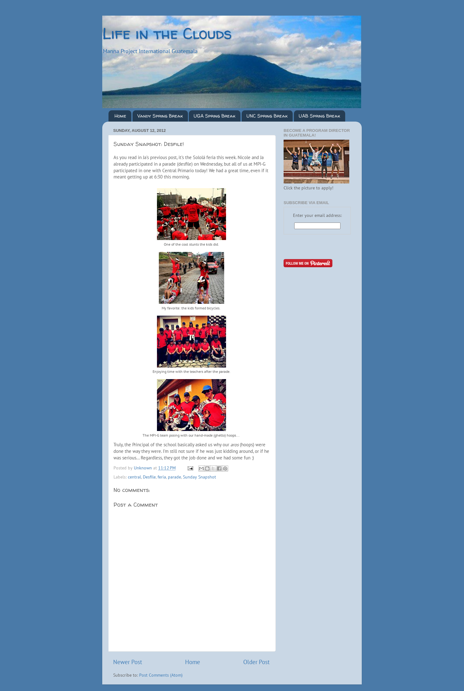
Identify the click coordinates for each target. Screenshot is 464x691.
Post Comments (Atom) (161, 675)
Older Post (256, 662)
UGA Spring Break (214, 116)
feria (162, 477)
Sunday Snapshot (199, 477)
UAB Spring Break (319, 116)
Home (120, 116)
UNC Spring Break (267, 116)
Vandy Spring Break (160, 116)
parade (174, 477)
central (134, 477)
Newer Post (127, 662)
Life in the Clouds (167, 33)
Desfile (149, 477)
